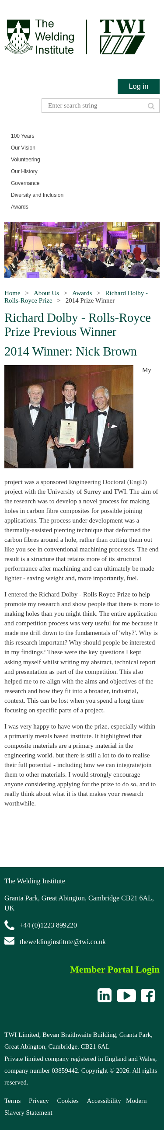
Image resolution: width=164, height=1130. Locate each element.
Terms (12, 1100)
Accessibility (104, 1100)
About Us (46, 292)
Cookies (68, 1100)
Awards (82, 292)
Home (12, 292)
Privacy (39, 1100)
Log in (138, 86)
